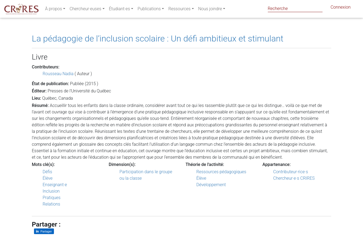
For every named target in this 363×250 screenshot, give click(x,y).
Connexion (341, 8)
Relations (51, 204)
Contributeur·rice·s (290, 171)
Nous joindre (210, 9)
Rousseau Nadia (58, 73)
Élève (48, 178)
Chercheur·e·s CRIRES (294, 178)
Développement (211, 184)
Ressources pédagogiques (221, 171)
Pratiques (51, 197)
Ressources (179, 9)
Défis (47, 171)
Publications (149, 9)
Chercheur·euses (85, 9)
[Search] (295, 8)
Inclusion (51, 191)
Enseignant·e (55, 184)
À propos (53, 9)
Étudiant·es (119, 9)
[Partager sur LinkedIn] (44, 231)
